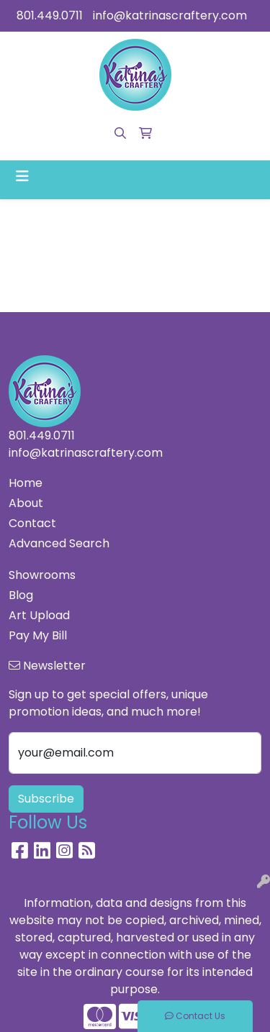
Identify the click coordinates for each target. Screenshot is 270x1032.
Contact (32, 523)
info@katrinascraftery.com (170, 15)
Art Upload (39, 615)
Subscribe (46, 798)
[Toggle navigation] (22, 176)
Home (25, 483)
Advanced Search (59, 543)
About (26, 503)
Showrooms (42, 575)
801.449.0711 (50, 15)
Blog (21, 595)
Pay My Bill (38, 635)
